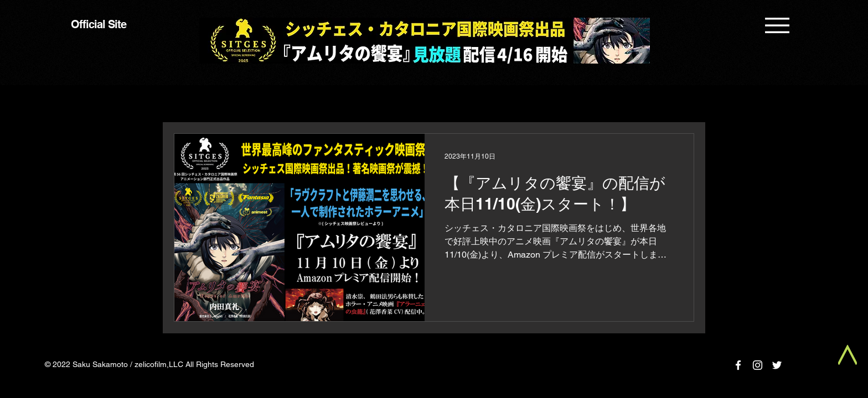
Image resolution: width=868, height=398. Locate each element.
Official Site (98, 24)
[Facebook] (738, 365)
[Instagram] (757, 365)
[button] (777, 25)
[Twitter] (777, 365)
